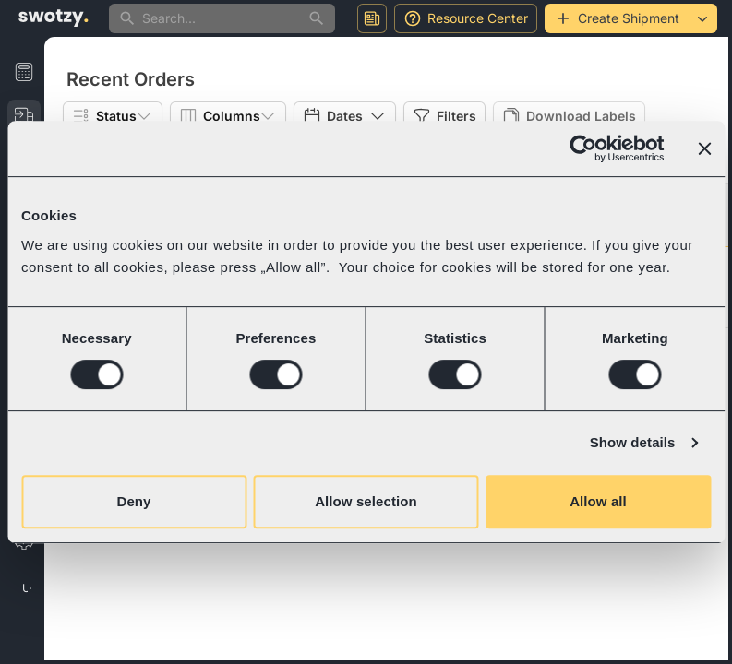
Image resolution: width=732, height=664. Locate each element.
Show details (633, 442)
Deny (133, 501)
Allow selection (366, 501)
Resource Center (465, 18)
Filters (444, 116)
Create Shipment (616, 18)
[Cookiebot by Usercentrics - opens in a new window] (583, 148)
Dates (345, 116)
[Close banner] (704, 148)
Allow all (598, 501)
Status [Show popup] (112, 116)
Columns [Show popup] (228, 116)
